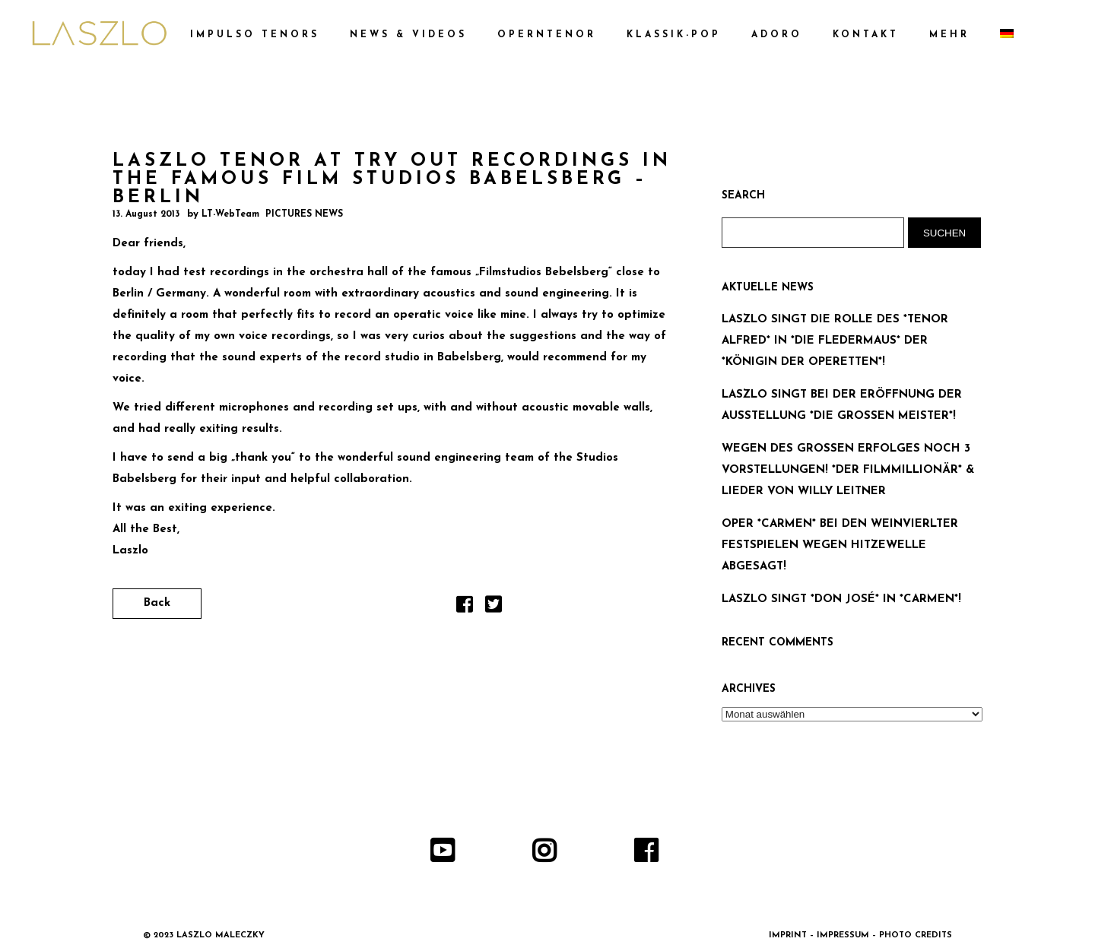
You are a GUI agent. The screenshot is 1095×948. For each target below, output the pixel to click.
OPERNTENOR (546, 35)
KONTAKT (866, 35)
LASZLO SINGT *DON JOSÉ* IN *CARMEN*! (841, 599)
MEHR (949, 35)
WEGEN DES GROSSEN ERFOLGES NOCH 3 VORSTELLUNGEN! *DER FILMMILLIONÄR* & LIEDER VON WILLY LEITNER (848, 470)
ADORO (776, 35)
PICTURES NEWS (304, 214)
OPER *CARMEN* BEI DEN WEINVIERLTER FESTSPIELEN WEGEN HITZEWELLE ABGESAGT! (840, 545)
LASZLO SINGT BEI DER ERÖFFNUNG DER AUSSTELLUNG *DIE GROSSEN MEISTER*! (842, 405)
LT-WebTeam (230, 214)
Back (157, 603)
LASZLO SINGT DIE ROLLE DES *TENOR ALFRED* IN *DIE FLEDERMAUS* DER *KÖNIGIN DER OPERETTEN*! (835, 341)
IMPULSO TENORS (254, 35)
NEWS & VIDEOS (408, 35)
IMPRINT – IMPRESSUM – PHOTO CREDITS (860, 935)
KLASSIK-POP (674, 35)
